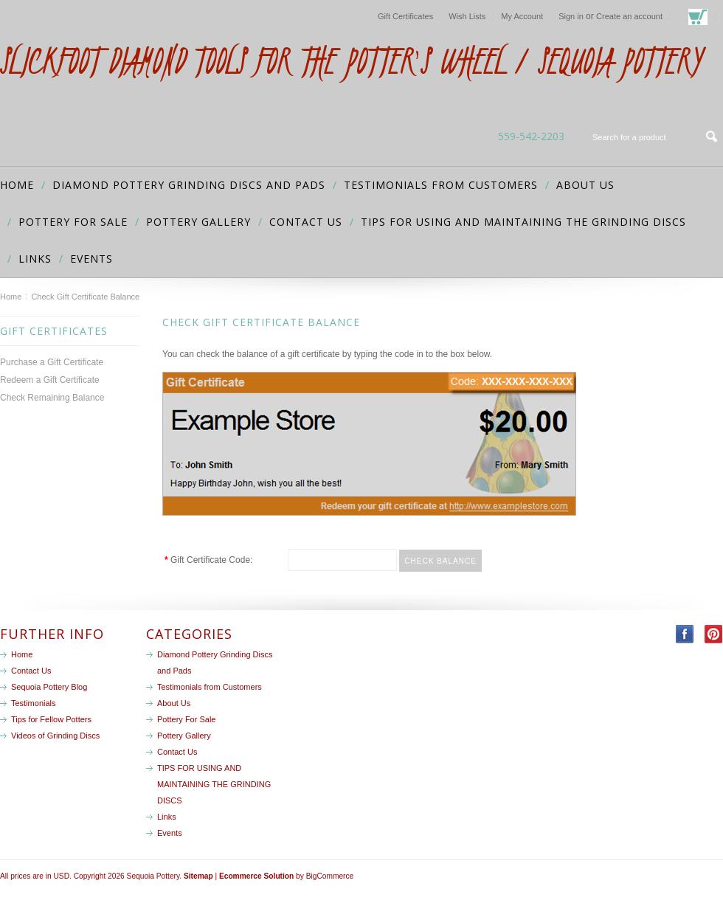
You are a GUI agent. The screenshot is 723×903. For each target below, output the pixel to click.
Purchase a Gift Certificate (51, 362)
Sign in (571, 16)
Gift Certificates (405, 16)
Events (91, 259)
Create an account (629, 16)
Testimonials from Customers (441, 185)
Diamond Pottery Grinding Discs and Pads (188, 185)
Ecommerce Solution (256, 876)
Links (35, 259)
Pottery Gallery (198, 222)
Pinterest (714, 634)
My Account (522, 16)
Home (10, 296)
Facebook (685, 634)
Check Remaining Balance (52, 397)
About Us (585, 185)
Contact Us (305, 222)
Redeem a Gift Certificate (50, 380)
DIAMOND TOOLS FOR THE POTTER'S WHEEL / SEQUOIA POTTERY (350, 61)
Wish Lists (467, 16)
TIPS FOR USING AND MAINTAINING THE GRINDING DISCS (523, 222)
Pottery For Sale (73, 222)
